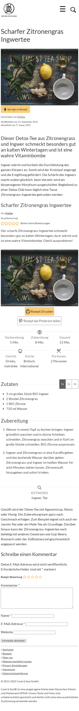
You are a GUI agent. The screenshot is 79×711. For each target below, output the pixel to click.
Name (6, 619)
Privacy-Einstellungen (14, 669)
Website (7, 636)
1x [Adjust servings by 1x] (62, 384)
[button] (2, 223)
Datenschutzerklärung (15, 677)
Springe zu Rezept (15, 109)
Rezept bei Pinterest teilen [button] (39, 321)
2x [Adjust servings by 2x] (68, 384)
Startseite (7, 653)
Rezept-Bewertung (11, 576)
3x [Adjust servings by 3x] (75, 384)
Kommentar (10, 585)
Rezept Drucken (39, 311)
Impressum (8, 673)
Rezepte (7, 657)
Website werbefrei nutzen (17, 665)
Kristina (21, 117)
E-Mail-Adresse (13, 628)
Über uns (7, 661)
